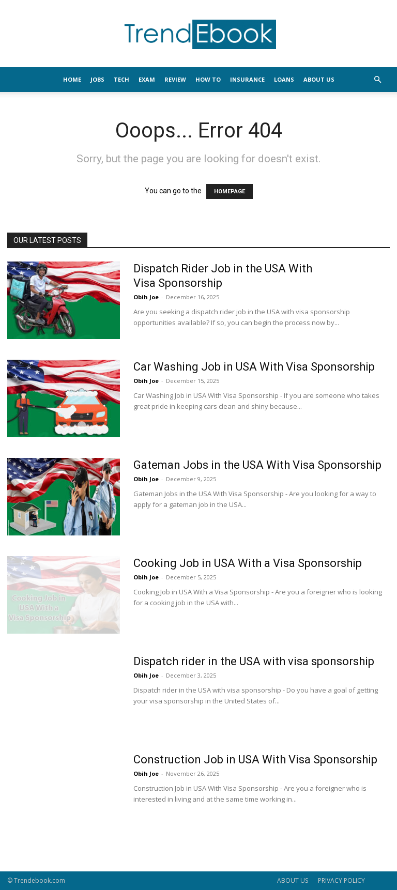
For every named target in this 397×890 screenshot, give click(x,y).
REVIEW (175, 79)
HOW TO (208, 79)
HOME (72, 79)
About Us (318, 79)
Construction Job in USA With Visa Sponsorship (255, 759)
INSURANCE (247, 79)
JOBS (97, 79)
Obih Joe (146, 297)
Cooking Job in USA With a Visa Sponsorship (247, 563)
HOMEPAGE (229, 191)
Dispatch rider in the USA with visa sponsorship (253, 661)
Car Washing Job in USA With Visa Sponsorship (254, 366)
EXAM (147, 79)
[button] (377, 80)
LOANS (284, 79)
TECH (121, 79)
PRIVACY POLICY (341, 880)
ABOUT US (292, 880)
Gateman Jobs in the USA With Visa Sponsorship (257, 464)
